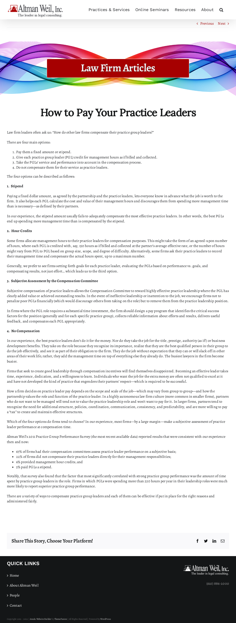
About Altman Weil (24, 585)
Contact (16, 605)
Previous (207, 23)
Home (14, 575)
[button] (221, 9)
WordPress (105, 618)
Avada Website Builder (40, 618)
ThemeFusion (60, 618)
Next (221, 23)
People (15, 595)
